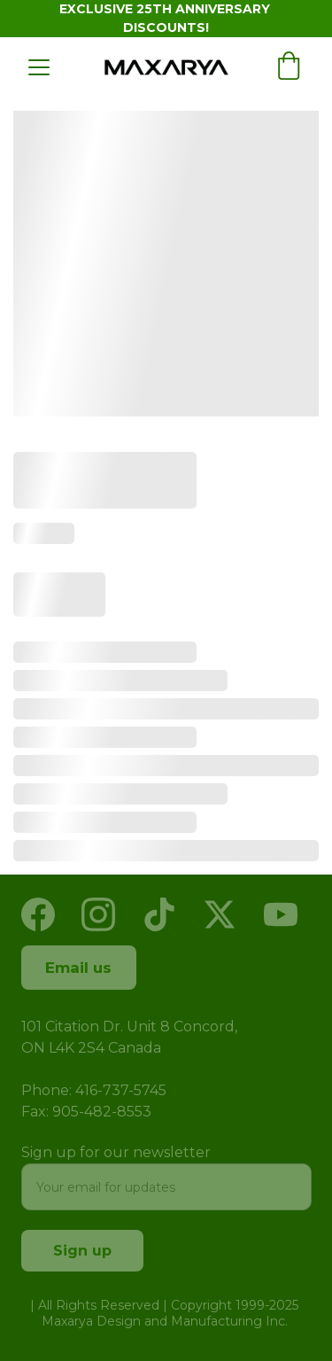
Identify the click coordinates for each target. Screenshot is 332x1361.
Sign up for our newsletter (116, 1152)
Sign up (82, 1250)
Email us (78, 967)
